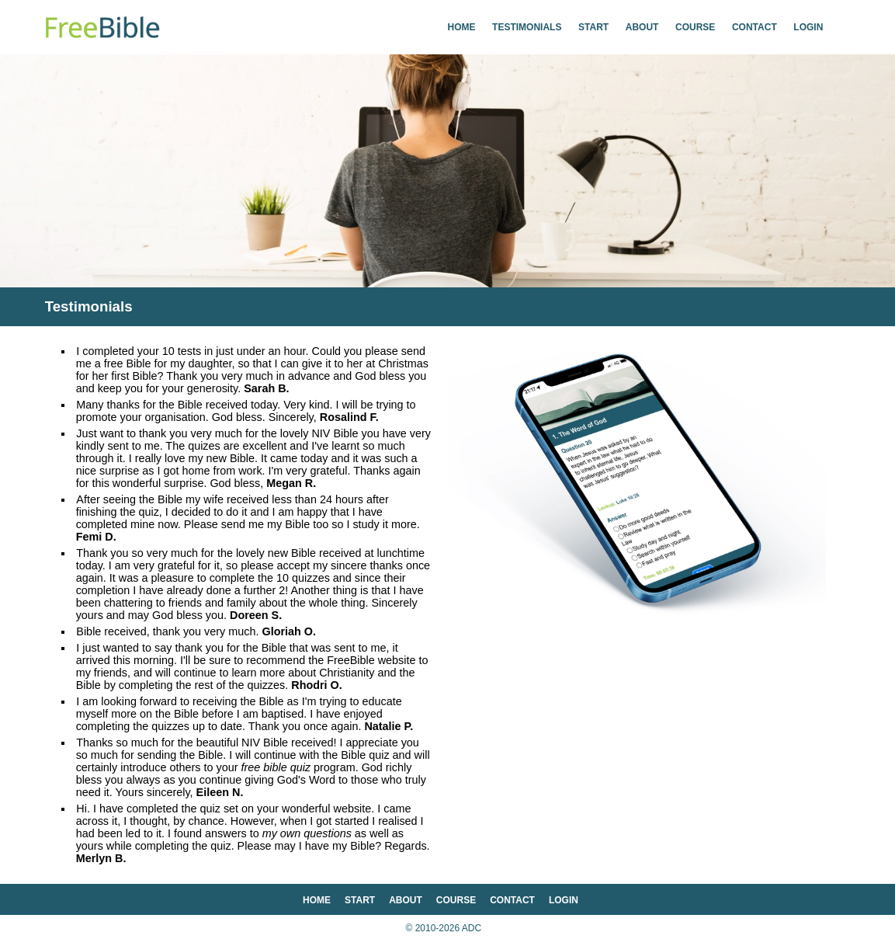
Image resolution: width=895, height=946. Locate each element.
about (642, 27)
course (695, 27)
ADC (471, 928)
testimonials (526, 27)
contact (754, 27)
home (462, 27)
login (808, 27)
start (593, 27)
